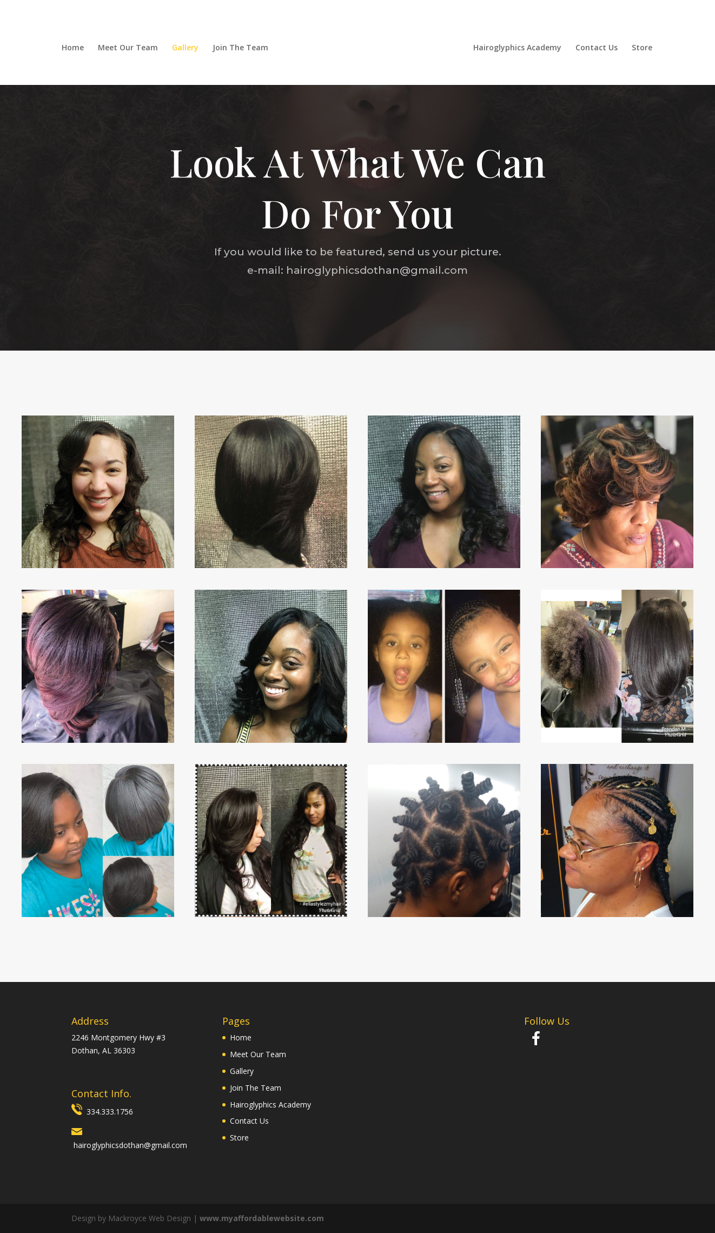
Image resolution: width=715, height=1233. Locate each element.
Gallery (184, 48)
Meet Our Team (127, 48)
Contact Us (597, 48)
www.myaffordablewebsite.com (262, 1218)
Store (642, 48)
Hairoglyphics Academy (518, 48)
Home (72, 48)
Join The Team (240, 48)
